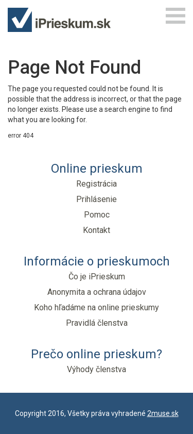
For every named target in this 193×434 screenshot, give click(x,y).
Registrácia (96, 184)
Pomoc (97, 215)
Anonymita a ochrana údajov (96, 292)
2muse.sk (163, 413)
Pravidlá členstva (97, 323)
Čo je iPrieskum (96, 276)
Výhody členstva (96, 369)
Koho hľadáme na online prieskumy (96, 307)
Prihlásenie (96, 199)
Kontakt (96, 230)
